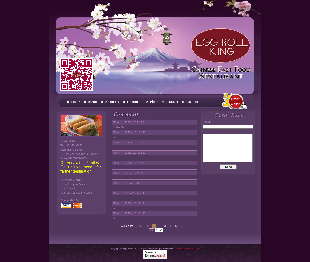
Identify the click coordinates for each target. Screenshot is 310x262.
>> (151, 230)
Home (75, 102)
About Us (112, 102)
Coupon (192, 102)
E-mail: (207, 121)
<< (147, 226)
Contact (172, 102)
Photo (154, 102)
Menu (92, 102)
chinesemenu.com (183, 248)
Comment (134, 102)
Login (197, 248)
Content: (207, 131)
